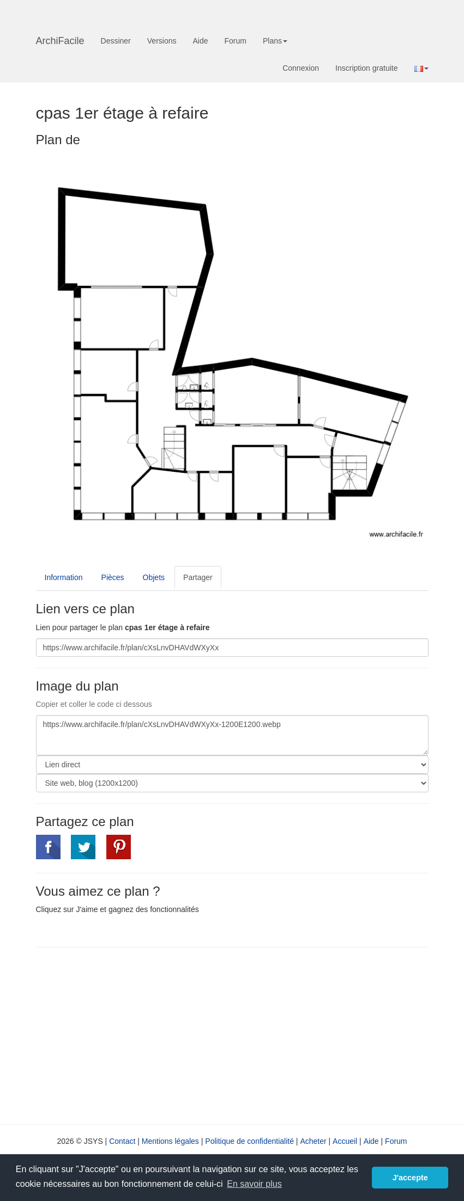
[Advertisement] (127, 1034)
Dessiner (116, 40)
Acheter (313, 1141)
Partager (198, 577)
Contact (122, 1141)
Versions (162, 40)
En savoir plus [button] (254, 1183)
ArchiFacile (60, 40)
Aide (200, 40)
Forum (235, 40)
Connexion (300, 68)
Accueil (345, 1141)
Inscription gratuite (366, 68)
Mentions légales (170, 1141)
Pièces (112, 577)
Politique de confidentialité (249, 1141)
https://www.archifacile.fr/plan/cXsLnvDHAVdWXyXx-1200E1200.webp (232, 735)
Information (64, 577)
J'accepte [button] (410, 1177)
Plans (275, 40)
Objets (154, 577)
